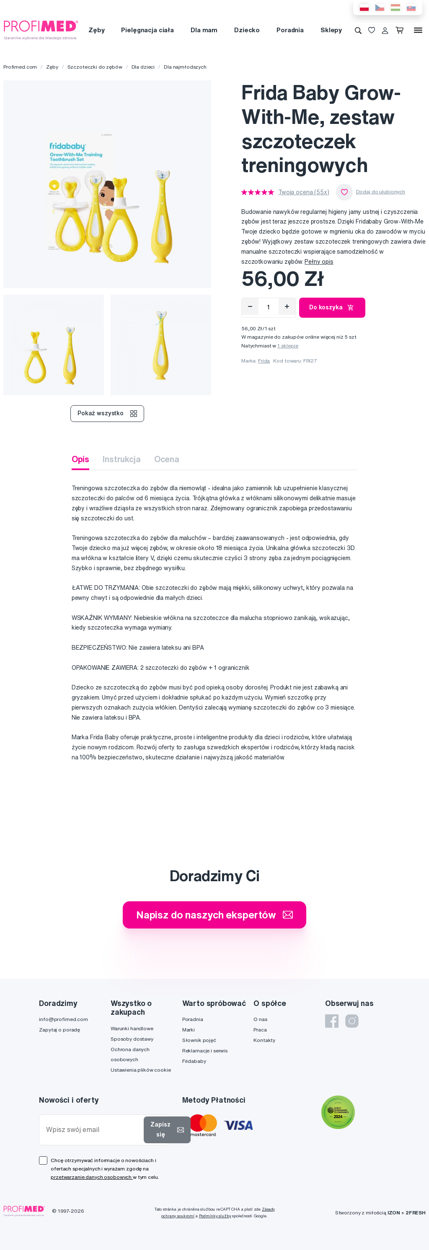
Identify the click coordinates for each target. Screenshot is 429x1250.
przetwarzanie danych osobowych (92, 1177)
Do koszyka (332, 307)
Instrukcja (122, 459)
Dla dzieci (143, 66)
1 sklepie (287, 345)
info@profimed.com (63, 1019)
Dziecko (247, 30)
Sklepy (331, 30)
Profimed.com (20, 66)
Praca (259, 1029)
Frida (264, 360)
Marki (188, 1029)
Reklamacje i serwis (204, 1050)
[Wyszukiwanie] (358, 30)
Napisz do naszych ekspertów (214, 915)
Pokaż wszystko (107, 413)
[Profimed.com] (41, 30)
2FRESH (416, 1212)
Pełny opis (319, 262)
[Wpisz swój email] (93, 1130)
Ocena (166, 459)
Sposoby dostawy (132, 1039)
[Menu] (418, 30)
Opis (80, 459)
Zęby (96, 30)
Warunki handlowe (132, 1028)
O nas (260, 1019)
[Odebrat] (250, 306)
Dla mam (204, 30)
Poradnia (290, 30)
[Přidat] (287, 306)
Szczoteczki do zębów (94, 66)
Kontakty (264, 1040)
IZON (394, 1212)
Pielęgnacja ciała (147, 30)
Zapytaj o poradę (59, 1029)
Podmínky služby (215, 1216)
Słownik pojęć (199, 1040)
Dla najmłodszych (185, 66)
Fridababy (194, 1061)
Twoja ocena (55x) (303, 192)
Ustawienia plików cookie (141, 1070)
